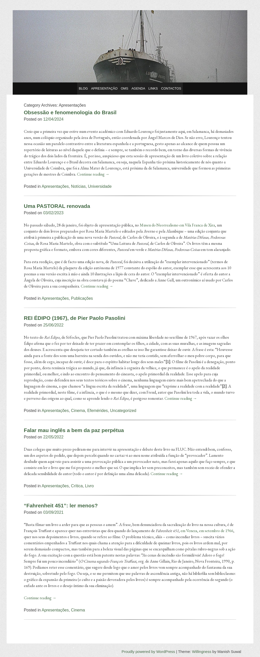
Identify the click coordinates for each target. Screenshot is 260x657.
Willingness (201, 651)
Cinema (78, 410)
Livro (89, 486)
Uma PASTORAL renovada (57, 206)
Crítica (77, 486)
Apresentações (55, 186)
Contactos (171, 88)
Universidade (99, 186)
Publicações (82, 298)
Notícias (78, 186)
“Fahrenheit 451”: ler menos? (61, 505)
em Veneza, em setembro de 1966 (207, 530)
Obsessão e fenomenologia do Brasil (70, 112)
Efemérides (97, 410)
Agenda (138, 88)
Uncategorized (123, 410)
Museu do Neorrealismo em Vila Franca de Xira (177, 225)
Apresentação (104, 88)
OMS (124, 88)
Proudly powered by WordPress (148, 651)
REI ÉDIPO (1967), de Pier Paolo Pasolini (74, 318)
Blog (83, 88)
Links (153, 88)
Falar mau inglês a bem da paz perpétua (74, 430)
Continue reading (93, 174)
